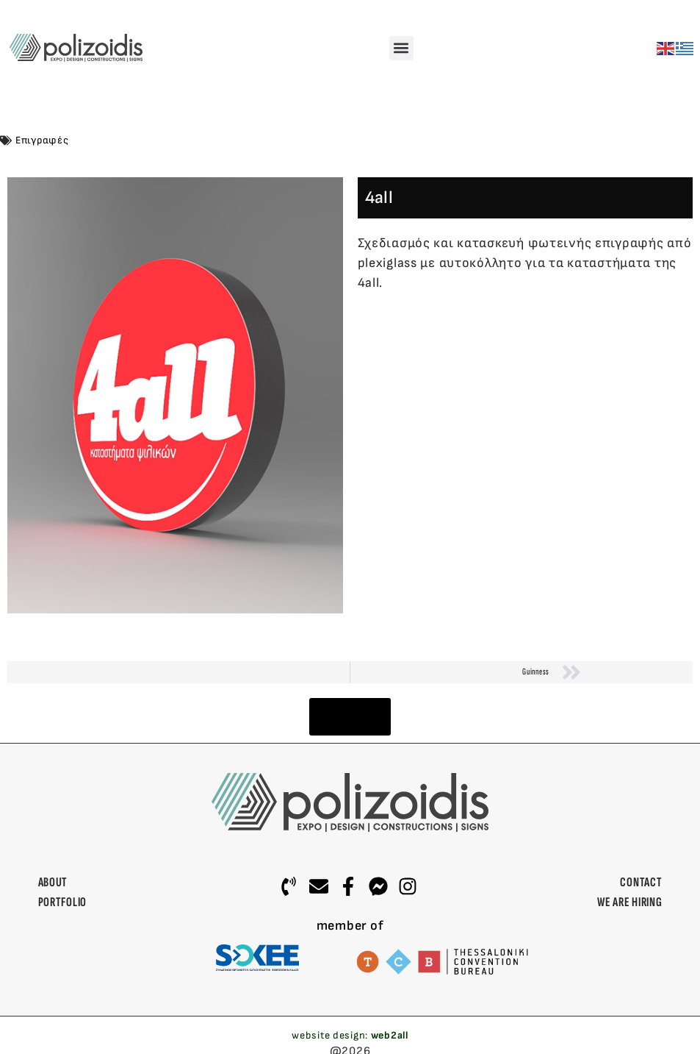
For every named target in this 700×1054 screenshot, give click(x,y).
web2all (389, 1035)
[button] (401, 48)
